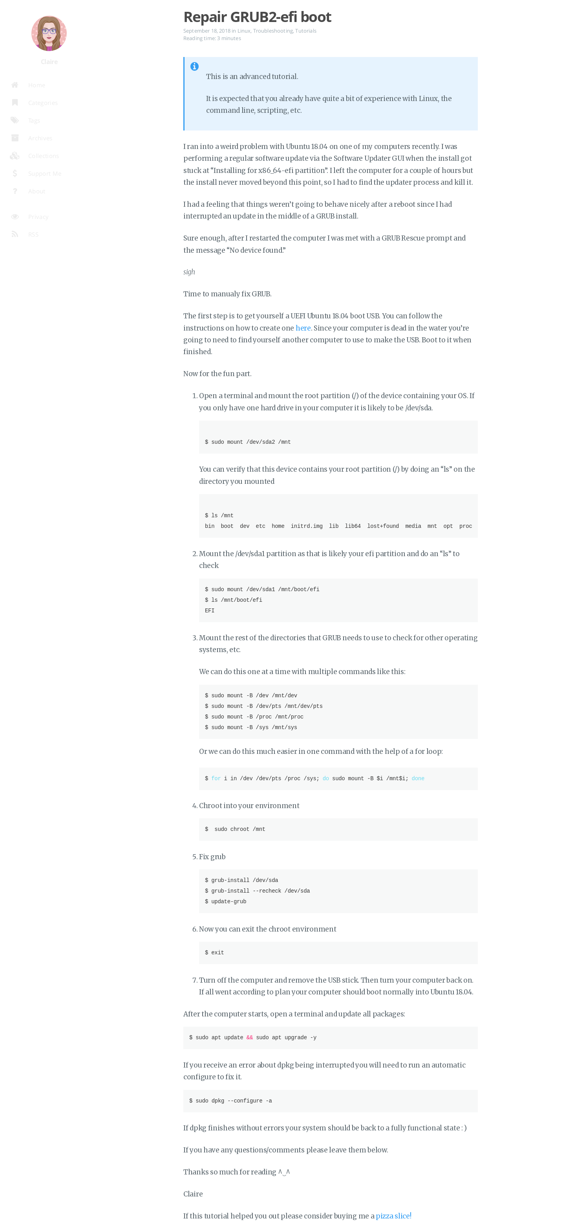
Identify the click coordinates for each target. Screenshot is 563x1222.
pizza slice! (393, 1216)
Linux (244, 30)
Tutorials (305, 30)
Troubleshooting (273, 30)
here (303, 328)
